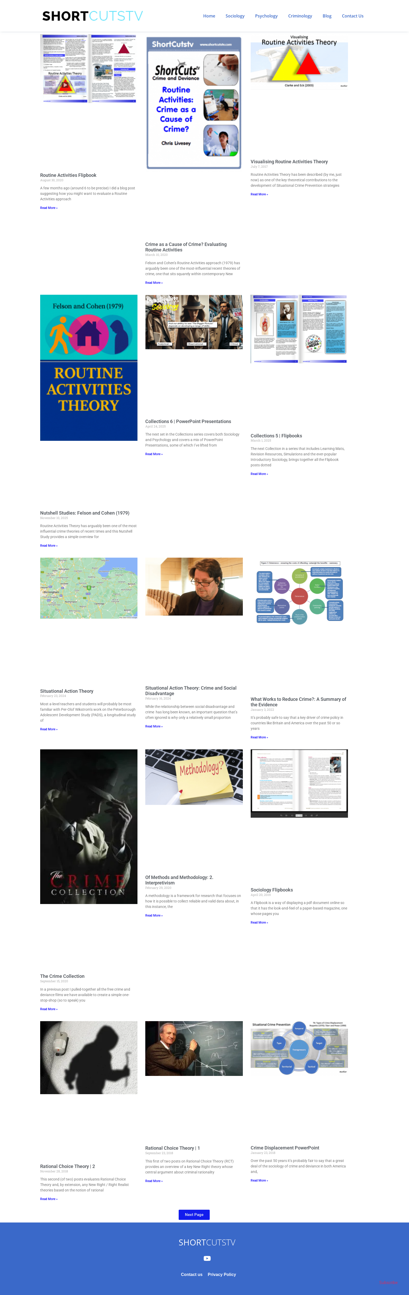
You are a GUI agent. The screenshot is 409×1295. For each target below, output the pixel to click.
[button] (194, 1215)
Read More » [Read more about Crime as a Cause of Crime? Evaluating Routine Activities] (154, 283)
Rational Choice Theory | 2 (67, 1166)
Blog (327, 16)
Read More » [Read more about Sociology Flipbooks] (259, 922)
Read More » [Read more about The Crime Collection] (49, 1009)
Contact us (192, 1274)
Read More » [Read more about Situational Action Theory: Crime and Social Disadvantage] (154, 726)
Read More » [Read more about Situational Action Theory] (49, 729)
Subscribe (388, 1282)
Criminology (300, 16)
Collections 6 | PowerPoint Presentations (188, 421)
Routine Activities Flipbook (68, 175)
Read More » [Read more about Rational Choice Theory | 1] (154, 1181)
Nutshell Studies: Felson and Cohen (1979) (84, 513)
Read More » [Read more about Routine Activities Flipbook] (49, 208)
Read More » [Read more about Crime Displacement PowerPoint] (259, 1180)
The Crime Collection (62, 976)
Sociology (235, 16)
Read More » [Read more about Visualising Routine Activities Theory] (259, 194)
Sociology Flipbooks (272, 890)
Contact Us (353, 16)
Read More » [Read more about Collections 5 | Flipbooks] (259, 474)
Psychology (266, 16)
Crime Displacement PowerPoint (285, 1148)
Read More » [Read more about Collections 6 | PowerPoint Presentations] (154, 454)
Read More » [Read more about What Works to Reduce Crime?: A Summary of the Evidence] (259, 737)
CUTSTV (207, 1242)
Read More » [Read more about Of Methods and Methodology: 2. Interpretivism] (154, 915)
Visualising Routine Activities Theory (289, 161)
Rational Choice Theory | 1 (172, 1148)
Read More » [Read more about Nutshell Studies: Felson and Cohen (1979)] (49, 545)
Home (209, 16)
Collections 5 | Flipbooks (276, 435)
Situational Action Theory (66, 691)
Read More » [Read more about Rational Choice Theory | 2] (49, 1199)
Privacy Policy (222, 1274)
